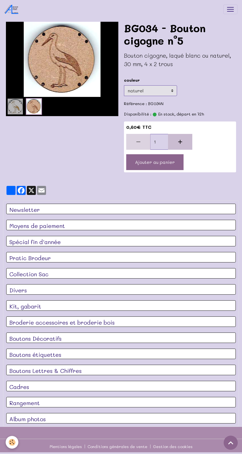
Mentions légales (66, 446)
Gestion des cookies (173, 446)
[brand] (13, 9)
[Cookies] (12, 442)
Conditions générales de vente (117, 446)
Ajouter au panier (155, 162)
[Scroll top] (231, 443)
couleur (132, 80)
